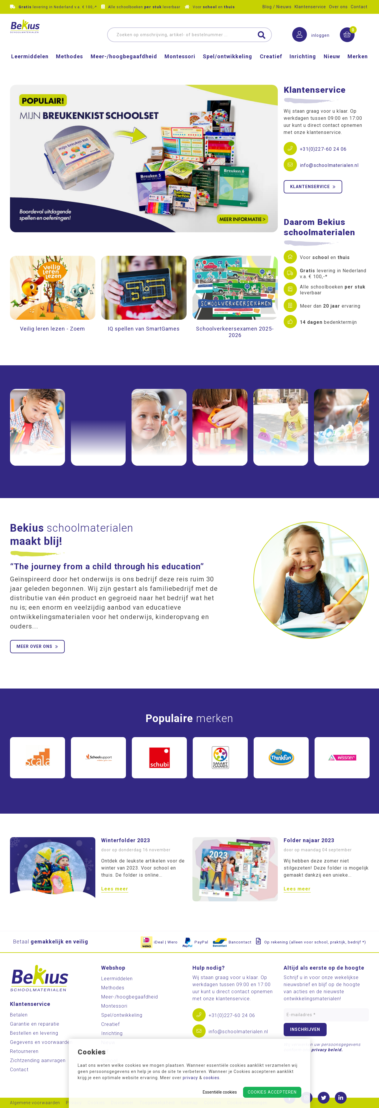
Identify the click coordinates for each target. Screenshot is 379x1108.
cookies (211, 1077)
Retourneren (24, 1051)
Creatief (271, 66)
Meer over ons (37, 646)
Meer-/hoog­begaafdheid (124, 66)
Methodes (69, 66)
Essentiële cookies (220, 1092)
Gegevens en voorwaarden (41, 1042)
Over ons (338, 6)
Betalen (19, 1015)
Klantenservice (310, 6)
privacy (190, 1077)
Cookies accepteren (272, 1092)
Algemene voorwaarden (35, 1103)
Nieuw (332, 66)
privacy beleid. (327, 1049)
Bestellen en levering (34, 1033)
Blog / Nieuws (277, 6)
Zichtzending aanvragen (38, 1060)
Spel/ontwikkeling (227, 66)
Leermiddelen (30, 66)
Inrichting (303, 66)
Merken (358, 66)
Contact (359, 6)
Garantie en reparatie (34, 1024)
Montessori (179, 66)
